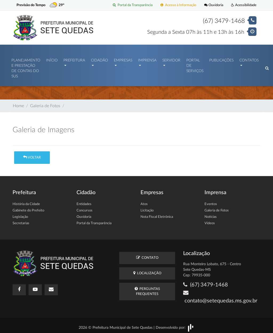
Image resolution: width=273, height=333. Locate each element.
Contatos (249, 59)
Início (52, 59)
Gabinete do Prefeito (28, 208)
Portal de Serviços (194, 64)
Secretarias (21, 220)
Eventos (210, 201)
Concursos (85, 208)
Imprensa (147, 59)
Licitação (147, 208)
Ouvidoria (213, 5)
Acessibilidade (243, 5)
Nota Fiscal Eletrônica (156, 214)
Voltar (32, 155)
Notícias (210, 214)
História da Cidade (26, 201)
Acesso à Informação (178, 5)
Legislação (20, 214)
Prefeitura (74, 59)
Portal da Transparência (132, 5)
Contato (147, 255)
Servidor (171, 59)
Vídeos (209, 220)
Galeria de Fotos (45, 103)
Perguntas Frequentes (147, 288)
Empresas (123, 59)
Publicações (221, 59)
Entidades (84, 201)
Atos (144, 201)
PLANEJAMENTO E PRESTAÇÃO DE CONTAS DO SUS (25, 67)
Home (18, 103)
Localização (147, 270)
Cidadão (99, 59)
